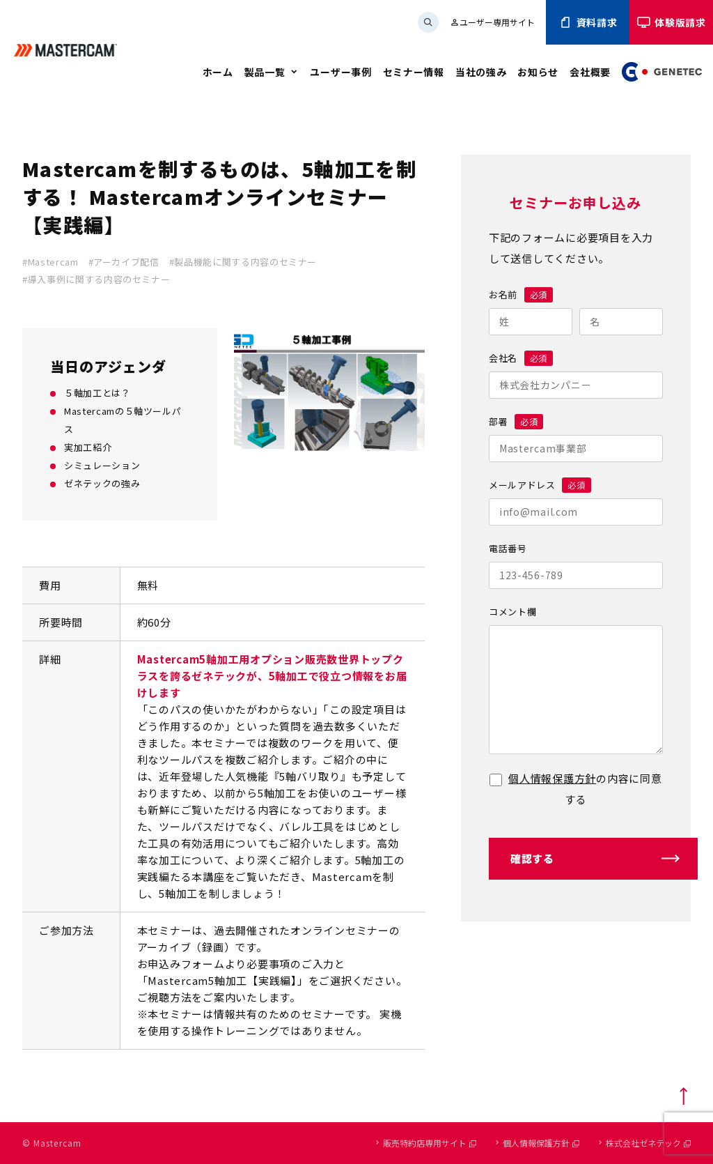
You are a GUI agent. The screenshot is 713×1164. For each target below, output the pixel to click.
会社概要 (590, 72)
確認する (532, 858)
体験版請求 (671, 22)
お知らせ (537, 72)
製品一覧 (264, 72)
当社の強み (481, 72)
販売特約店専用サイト (429, 1143)
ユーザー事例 (340, 72)
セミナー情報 (413, 72)
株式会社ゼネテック (648, 1143)
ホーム (218, 72)
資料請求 (588, 22)
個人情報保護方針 (552, 778)
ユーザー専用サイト (492, 22)
